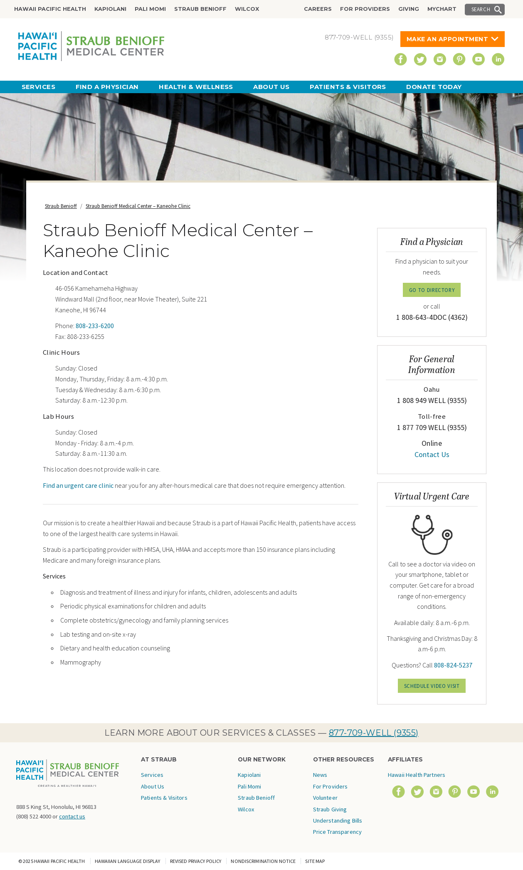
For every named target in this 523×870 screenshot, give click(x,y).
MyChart (441, 9)
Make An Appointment (447, 39)
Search (481, 9)
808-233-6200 (95, 325)
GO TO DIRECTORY (432, 290)
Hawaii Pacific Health (50, 9)
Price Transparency (337, 831)
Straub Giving (330, 809)
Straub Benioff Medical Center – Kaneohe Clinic (138, 206)
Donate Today (433, 87)
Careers (318, 9)
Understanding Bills (338, 820)
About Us (271, 87)
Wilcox (247, 9)
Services (39, 87)
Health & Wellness (196, 87)
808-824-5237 (453, 665)
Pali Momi (150, 9)
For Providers (365, 9)
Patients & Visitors (348, 87)
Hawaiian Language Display (127, 861)
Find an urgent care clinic (78, 485)
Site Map (315, 861)
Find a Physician (107, 87)
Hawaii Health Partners (416, 775)
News (320, 775)
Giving (408, 9)
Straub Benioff (200, 9)
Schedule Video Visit (432, 685)
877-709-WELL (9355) (374, 733)
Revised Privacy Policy (196, 861)
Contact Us (431, 454)
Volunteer (325, 797)
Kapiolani (110, 9)
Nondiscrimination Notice (263, 861)
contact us (72, 816)
